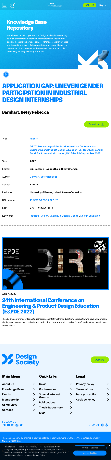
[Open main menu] (4, 5)
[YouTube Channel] (8, 425)
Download (96, 124)
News (42, 384)
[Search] (12, 5)
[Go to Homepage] (55, 4)
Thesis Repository (51, 407)
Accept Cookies (90, 453)
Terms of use (84, 389)
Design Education (90, 215)
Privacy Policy (85, 384)
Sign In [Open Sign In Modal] (102, 5)
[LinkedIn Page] (4, 425)
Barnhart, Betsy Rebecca (43, 176)
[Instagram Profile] (13, 425)
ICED (42, 413)
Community (9, 405)
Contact (7, 410)
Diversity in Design (59, 215)
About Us (8, 384)
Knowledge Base (13, 389)
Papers (34, 138)
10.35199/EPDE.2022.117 (44, 200)
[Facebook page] (17, 425)
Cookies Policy (85, 399)
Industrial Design (39, 215)
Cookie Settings (90, 448)
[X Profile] (21, 425)
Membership (10, 399)
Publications (47, 402)
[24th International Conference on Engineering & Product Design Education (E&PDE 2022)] (55, 311)
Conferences (47, 389)
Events (6, 394)
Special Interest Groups (49, 396)
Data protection (86, 394)
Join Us (89, 5)
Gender (75, 215)
